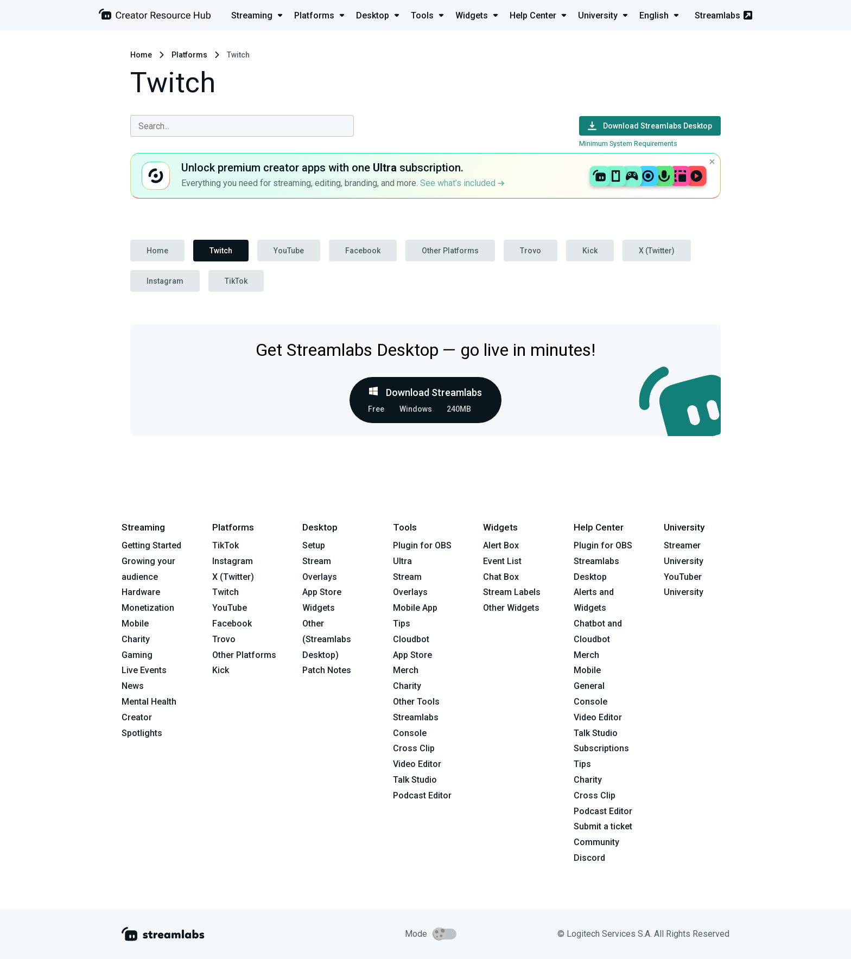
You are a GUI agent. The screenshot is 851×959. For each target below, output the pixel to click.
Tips (401, 623)
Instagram (165, 281)
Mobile (135, 623)
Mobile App (415, 608)
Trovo (530, 250)
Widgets (318, 608)
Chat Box (501, 577)
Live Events (144, 670)
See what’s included (462, 183)
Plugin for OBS (422, 545)
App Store (321, 592)
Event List (502, 561)
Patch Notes (326, 670)
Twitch (220, 250)
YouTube (289, 250)
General (589, 686)
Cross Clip (414, 748)
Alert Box (501, 545)
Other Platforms (450, 250)
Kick (590, 250)
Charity (136, 639)
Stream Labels (512, 592)
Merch (405, 670)
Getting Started (151, 545)
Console (590, 701)
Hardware (141, 592)
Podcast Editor (422, 795)
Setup (313, 545)
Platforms (189, 54)
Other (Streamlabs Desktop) (326, 639)
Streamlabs (723, 15)
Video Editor (417, 764)
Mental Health (149, 701)
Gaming (137, 655)
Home (141, 54)
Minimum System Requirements (628, 143)
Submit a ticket (603, 826)
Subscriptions (601, 748)
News (133, 686)
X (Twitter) (657, 250)
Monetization (148, 608)
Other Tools (416, 701)
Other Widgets (511, 608)
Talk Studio (415, 780)
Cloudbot (411, 639)
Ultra (402, 561)
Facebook (362, 250)
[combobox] (242, 126)
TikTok (236, 281)
